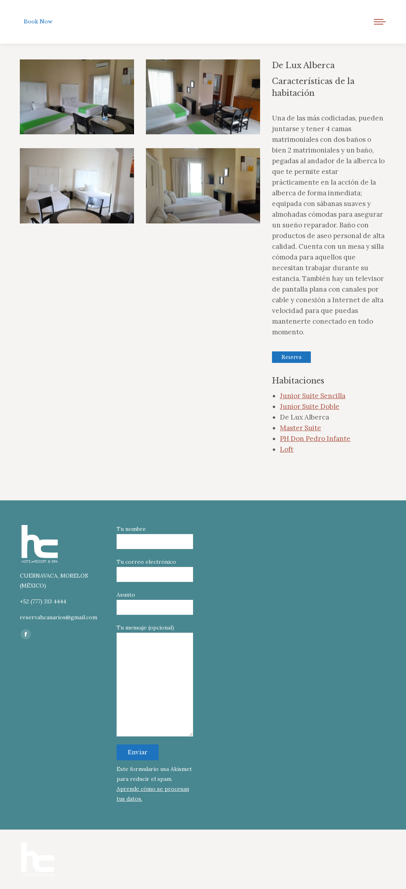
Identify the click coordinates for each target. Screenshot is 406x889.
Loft (286, 449)
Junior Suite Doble (309, 406)
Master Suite (300, 428)
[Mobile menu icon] (379, 21)
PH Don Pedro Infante (315, 438)
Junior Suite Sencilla (312, 395)
